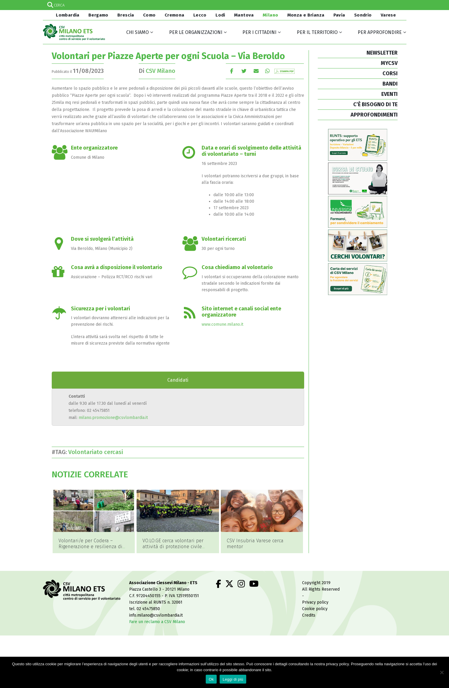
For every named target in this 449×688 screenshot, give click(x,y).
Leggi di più (233, 679)
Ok (211, 679)
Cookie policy (315, 600)
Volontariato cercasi (97, 452)
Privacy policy (315, 594)
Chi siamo (137, 32)
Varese (388, 15)
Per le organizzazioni (195, 32)
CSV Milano (160, 70)
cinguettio (244, 71)
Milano (270, 15)
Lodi (220, 15)
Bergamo (98, 15)
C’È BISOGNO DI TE (375, 104)
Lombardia (67, 15)
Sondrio (363, 15)
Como (149, 15)
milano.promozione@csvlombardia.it (113, 417)
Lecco (200, 15)
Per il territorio (317, 32)
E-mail (256, 71)
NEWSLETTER (382, 53)
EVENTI (389, 94)
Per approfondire (380, 32)
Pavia (339, 15)
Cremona (174, 15)
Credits (308, 607)
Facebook (231, 71)
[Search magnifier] (401, 5)
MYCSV (389, 63)
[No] (442, 672)
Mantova (244, 15)
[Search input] (224, 5)
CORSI (390, 73)
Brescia (125, 15)
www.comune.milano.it (222, 324)
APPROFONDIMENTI (374, 115)
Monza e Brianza (306, 15)
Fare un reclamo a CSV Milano (157, 613)
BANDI (390, 84)
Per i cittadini (259, 32)
